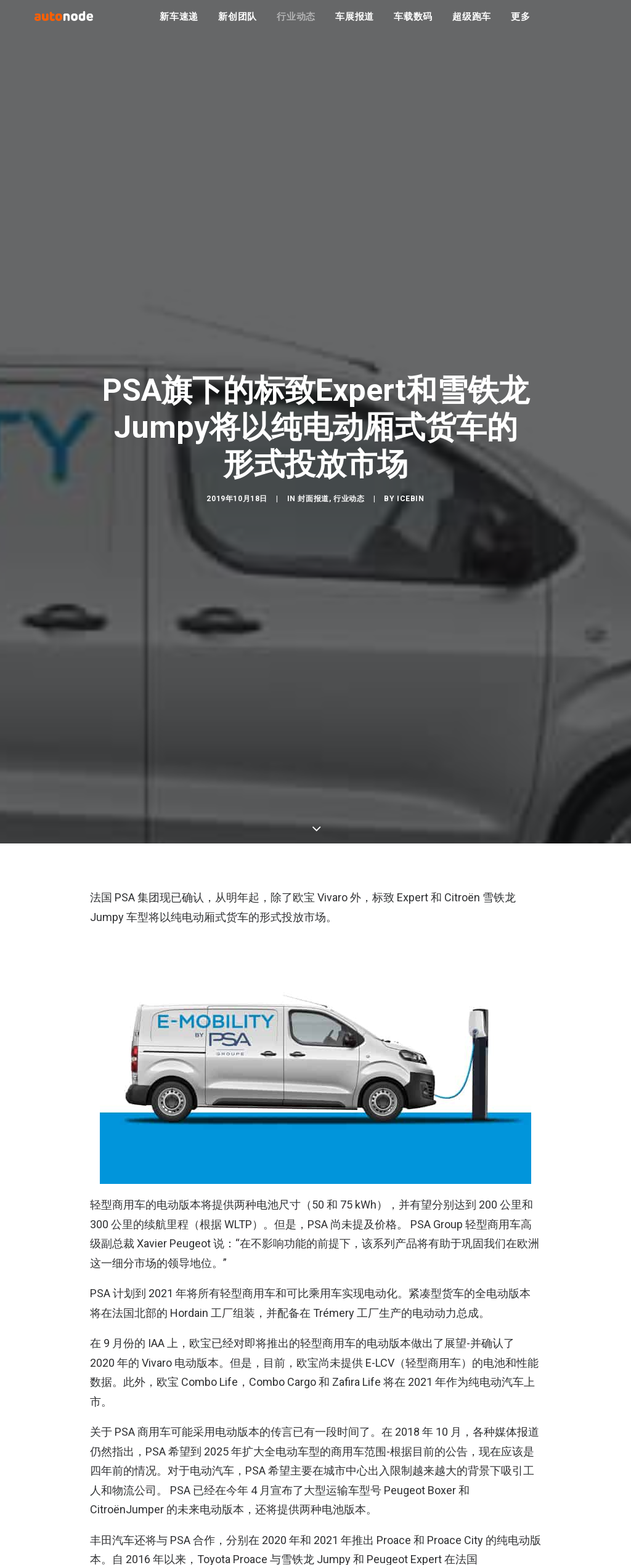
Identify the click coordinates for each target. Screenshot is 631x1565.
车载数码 (413, 24)
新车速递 (179, 24)
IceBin (411, 671)
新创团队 (237, 24)
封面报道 (313, 671)
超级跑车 (471, 24)
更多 (521, 24)
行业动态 (296, 24)
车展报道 (354, 24)
